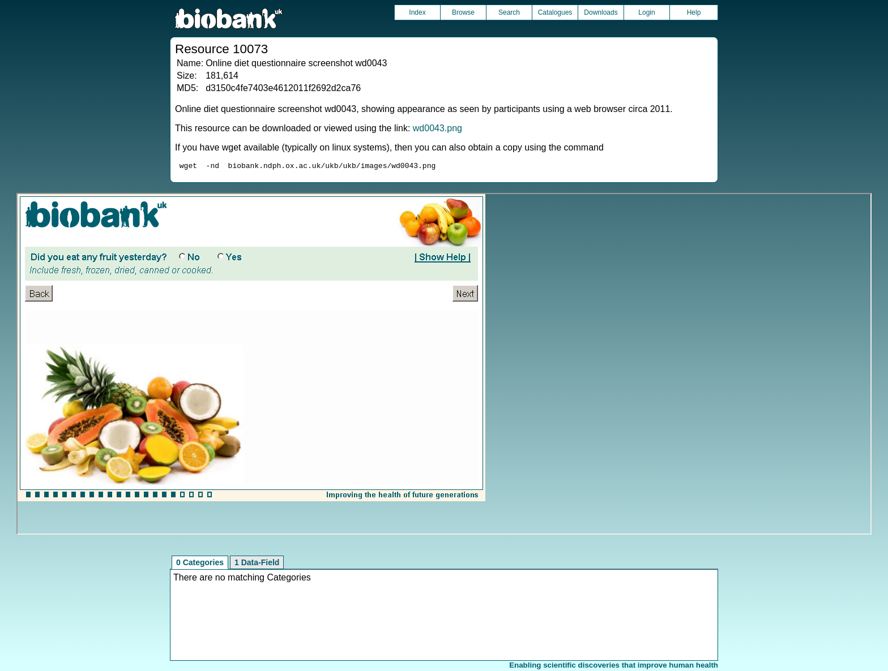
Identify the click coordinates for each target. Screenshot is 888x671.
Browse (463, 12)
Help (694, 12)
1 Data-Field (256, 564)
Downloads (600, 12)
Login (646, 12)
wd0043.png (437, 128)
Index (417, 12)
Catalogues (555, 12)
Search (509, 12)
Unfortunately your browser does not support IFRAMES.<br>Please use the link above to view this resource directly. (443, 365)
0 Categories (200, 564)
